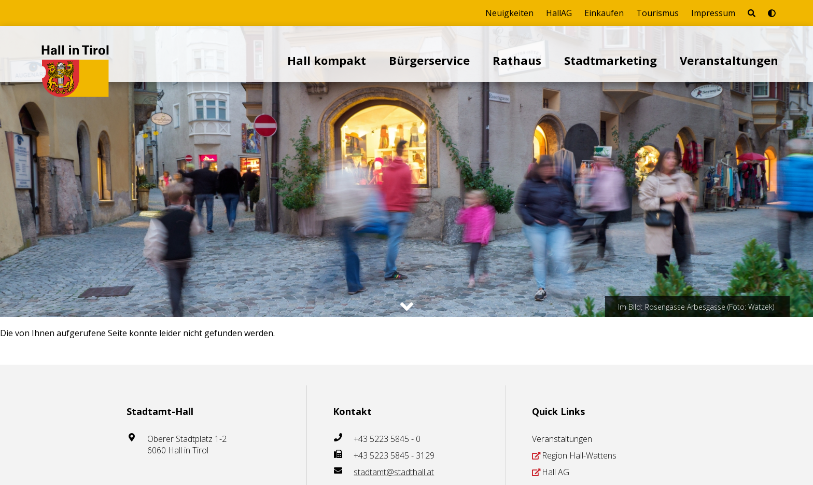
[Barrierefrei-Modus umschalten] (772, 13)
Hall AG (555, 472)
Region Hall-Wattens (579, 455)
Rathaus (517, 60)
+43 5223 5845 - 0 (387, 439)
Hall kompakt (326, 60)
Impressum (713, 13)
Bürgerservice (429, 60)
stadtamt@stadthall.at (394, 472)
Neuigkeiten (509, 13)
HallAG (559, 13)
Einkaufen (604, 13)
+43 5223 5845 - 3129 (394, 455)
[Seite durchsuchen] (751, 13)
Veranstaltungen (729, 60)
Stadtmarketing (610, 60)
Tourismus (657, 13)
